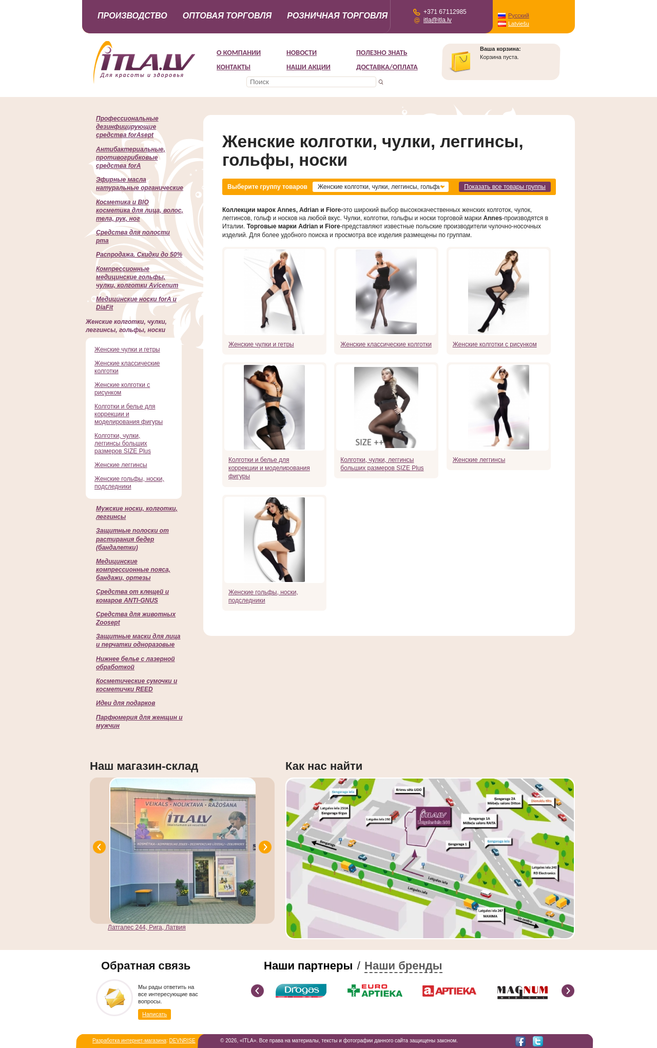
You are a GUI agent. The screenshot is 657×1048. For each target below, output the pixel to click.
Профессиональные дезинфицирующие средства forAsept (127, 127)
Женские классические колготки (386, 344)
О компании (239, 52)
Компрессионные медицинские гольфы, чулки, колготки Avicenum (137, 277)
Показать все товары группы (505, 186)
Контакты (233, 67)
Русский (518, 15)
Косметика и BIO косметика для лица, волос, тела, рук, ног (139, 210)
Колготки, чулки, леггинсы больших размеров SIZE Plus (381, 464)
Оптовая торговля (227, 15)
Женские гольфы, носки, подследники (263, 596)
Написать (154, 1014)
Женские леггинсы (479, 459)
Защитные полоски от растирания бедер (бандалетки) (132, 539)
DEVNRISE (182, 1040)
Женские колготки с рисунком (495, 344)
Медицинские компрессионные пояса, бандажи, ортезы (133, 569)
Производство (132, 15)
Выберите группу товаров (267, 186)
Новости (301, 52)
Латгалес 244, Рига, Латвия (147, 927)
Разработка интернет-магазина (129, 1040)
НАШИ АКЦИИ (308, 67)
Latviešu (518, 24)
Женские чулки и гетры (261, 344)
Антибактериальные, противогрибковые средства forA (130, 157)
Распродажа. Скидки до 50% (139, 254)
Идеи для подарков (125, 703)
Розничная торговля (337, 15)
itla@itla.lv (437, 20)
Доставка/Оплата (387, 67)
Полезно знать (382, 52)
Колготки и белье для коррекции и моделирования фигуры (269, 468)
